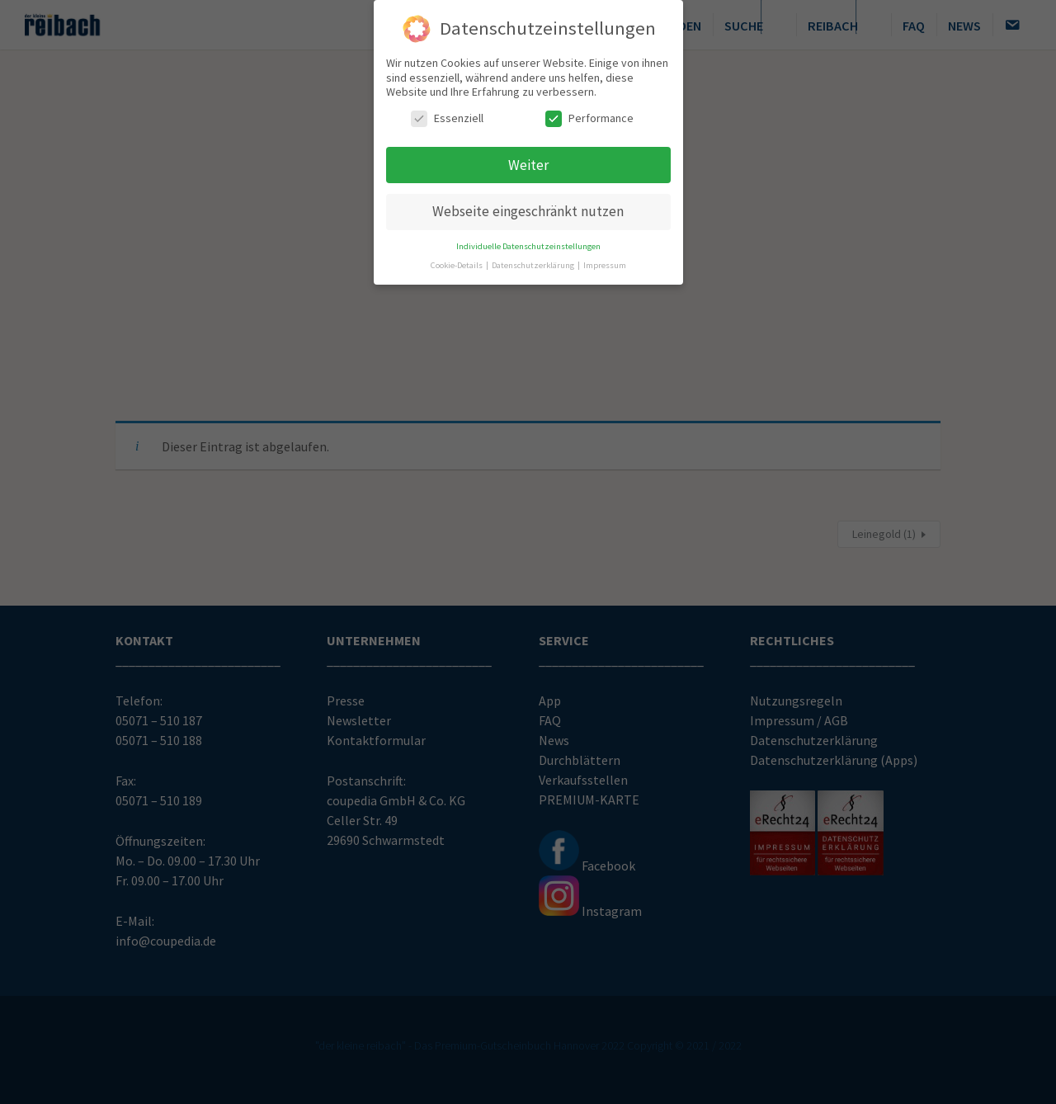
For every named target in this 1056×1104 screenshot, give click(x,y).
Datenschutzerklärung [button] (534, 262)
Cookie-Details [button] (457, 262)
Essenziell (447, 114)
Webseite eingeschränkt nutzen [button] (528, 208)
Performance (589, 114)
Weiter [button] (528, 161)
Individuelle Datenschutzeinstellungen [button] (528, 243)
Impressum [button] (604, 262)
